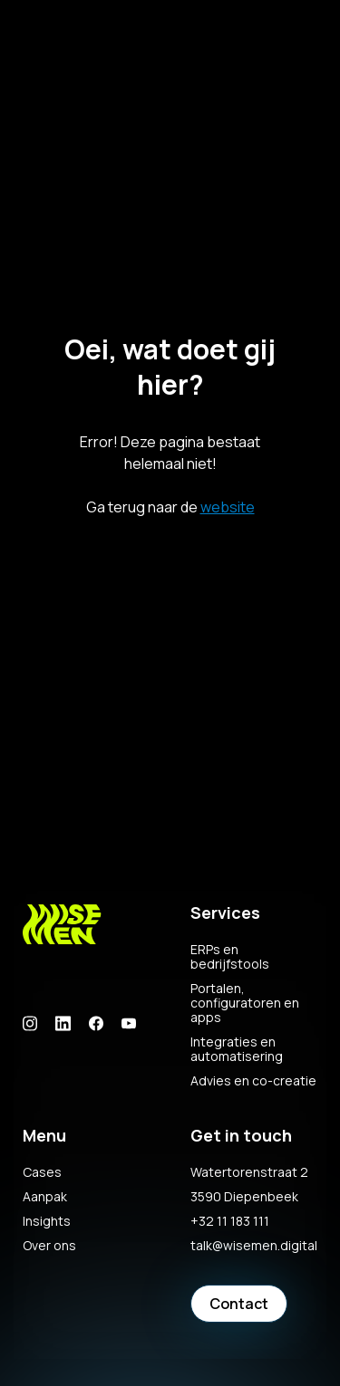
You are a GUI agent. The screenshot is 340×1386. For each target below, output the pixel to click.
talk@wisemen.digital (253, 1245)
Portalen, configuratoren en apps (244, 1003)
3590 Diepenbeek (244, 1197)
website (227, 507)
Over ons (49, 1245)
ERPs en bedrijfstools (229, 956)
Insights (47, 1221)
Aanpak (45, 1197)
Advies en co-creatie (253, 1081)
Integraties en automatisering (236, 1049)
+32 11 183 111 (229, 1221)
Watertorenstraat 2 (249, 1172)
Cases (42, 1172)
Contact (238, 1304)
